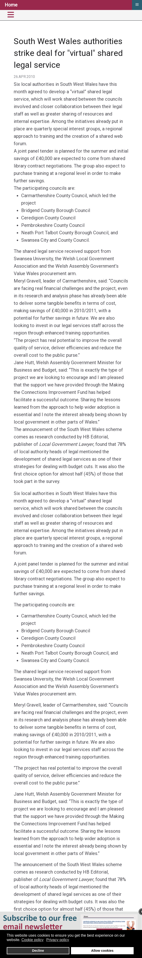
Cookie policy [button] (32, 940)
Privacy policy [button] (57, 940)
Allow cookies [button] (102, 950)
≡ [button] (137, 4)
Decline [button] (38, 950)
